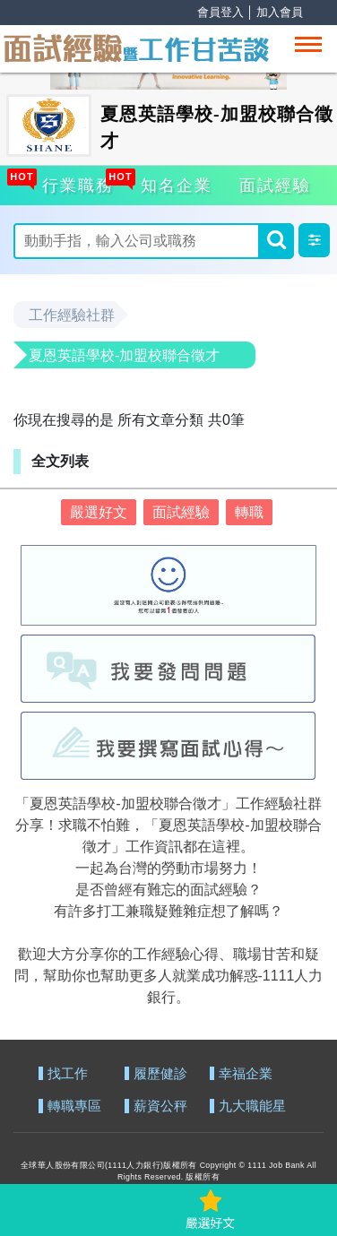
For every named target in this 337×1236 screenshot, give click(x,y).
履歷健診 (160, 1074)
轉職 (249, 512)
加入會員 (279, 12)
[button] (314, 240)
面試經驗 (274, 185)
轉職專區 (74, 1106)
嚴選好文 (98, 512)
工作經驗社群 (72, 315)
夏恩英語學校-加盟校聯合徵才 (124, 355)
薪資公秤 (160, 1106)
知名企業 (174, 182)
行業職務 (75, 182)
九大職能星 (252, 1106)
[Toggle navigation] (308, 44)
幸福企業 (245, 1074)
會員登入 (220, 12)
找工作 (68, 1074)
